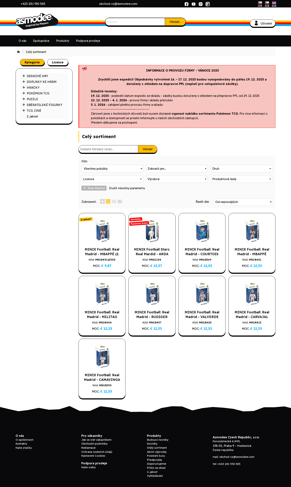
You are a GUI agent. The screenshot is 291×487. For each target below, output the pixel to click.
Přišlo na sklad (156, 468)
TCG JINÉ (31, 110)
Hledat (148, 149)
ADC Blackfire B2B (43, 21)
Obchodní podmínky (94, 443)
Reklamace (88, 447)
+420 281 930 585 (33, 4)
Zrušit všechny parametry (127, 188)
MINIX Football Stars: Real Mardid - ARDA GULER (152, 254)
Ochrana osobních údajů (96, 452)
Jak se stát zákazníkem (96, 439)
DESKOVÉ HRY (35, 76)
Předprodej (154, 460)
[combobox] (176, 168)
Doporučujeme (156, 463)
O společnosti (24, 439)
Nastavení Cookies (93, 455)
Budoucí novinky (157, 439)
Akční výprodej (156, 452)
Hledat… (175, 22)
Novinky (152, 443)
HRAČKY (31, 87)
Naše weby (88, 467)
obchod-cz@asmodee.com (118, 4)
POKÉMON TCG (35, 93)
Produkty (62, 41)
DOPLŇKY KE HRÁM (39, 82)
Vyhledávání (155, 476)
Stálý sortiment (157, 447)
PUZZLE (30, 99)
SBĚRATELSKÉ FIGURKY (42, 105)
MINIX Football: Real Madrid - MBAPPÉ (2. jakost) (102, 254)
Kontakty (21, 443)
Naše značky (24, 447)
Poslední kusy (156, 455)
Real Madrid (94, 188)
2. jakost (32, 116)
